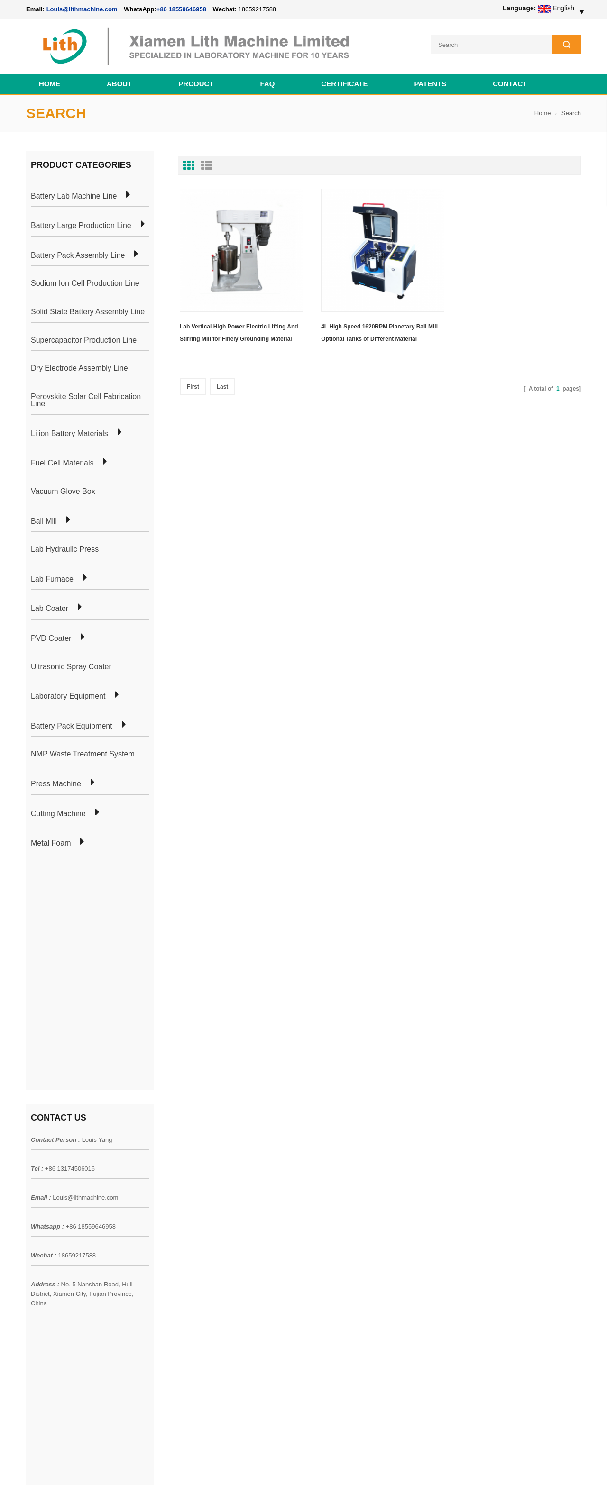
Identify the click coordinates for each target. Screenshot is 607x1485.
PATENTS (430, 84)
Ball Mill (44, 521)
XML (33, 1277)
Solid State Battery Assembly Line (88, 312)
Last (223, 384)
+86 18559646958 (181, 9)
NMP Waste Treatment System (83, 754)
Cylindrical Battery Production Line (188, 1260)
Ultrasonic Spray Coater (71, 667)
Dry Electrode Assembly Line (79, 368)
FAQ (267, 84)
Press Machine (56, 784)
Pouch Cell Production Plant (178, 1209)
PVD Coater (51, 638)
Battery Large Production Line (81, 225)
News (34, 1226)
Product (195, 84)
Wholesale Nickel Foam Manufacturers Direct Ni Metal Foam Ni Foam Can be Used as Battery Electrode (359, 1378)
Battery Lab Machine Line (74, 196)
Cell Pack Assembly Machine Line (344, 1465)
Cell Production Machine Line (432, 1465)
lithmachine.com (237, 1465)
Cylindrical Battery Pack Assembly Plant (195, 1192)
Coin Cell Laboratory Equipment (184, 1243)
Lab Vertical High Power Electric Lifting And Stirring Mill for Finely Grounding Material (239, 330)
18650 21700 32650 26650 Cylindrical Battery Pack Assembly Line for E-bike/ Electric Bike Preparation (360, 1202)
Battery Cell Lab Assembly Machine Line (527, 1465)
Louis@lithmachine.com (85, 968)
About (119, 84)
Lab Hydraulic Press (65, 549)
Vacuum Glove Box (63, 491)
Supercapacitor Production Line (84, 340)
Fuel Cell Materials (62, 463)
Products (39, 1209)
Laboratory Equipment (68, 696)
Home (49, 84)
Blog (32, 1243)
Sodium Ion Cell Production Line (85, 283)
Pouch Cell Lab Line (166, 1226)
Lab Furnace (52, 579)
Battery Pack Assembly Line (78, 255)
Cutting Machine (58, 814)
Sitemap (38, 1260)
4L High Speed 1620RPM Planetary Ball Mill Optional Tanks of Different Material (377, 330)
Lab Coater (49, 608)
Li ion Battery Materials (69, 433)
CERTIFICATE (344, 84)
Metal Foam (51, 843)
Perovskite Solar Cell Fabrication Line (86, 400)
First (193, 384)
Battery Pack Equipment (71, 726)
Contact (510, 84)
